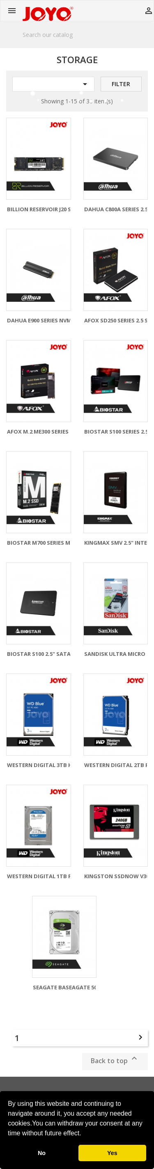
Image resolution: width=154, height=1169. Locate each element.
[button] (84, 1134)
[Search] (77, 34)
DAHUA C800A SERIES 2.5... (118, 209)
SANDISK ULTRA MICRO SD (119, 654)
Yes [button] (112, 1153)
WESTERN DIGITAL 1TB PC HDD (47, 876)
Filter (121, 84)
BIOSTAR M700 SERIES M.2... (43, 543)
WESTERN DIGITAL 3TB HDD (43, 765)
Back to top (115, 1059)
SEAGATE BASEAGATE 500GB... (73, 987)
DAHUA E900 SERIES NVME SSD (46, 320)
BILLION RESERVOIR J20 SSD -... (47, 209)
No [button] (42, 1153)
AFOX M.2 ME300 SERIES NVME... (48, 431)
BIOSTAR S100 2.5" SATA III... (44, 654)
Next (140, 1037)
